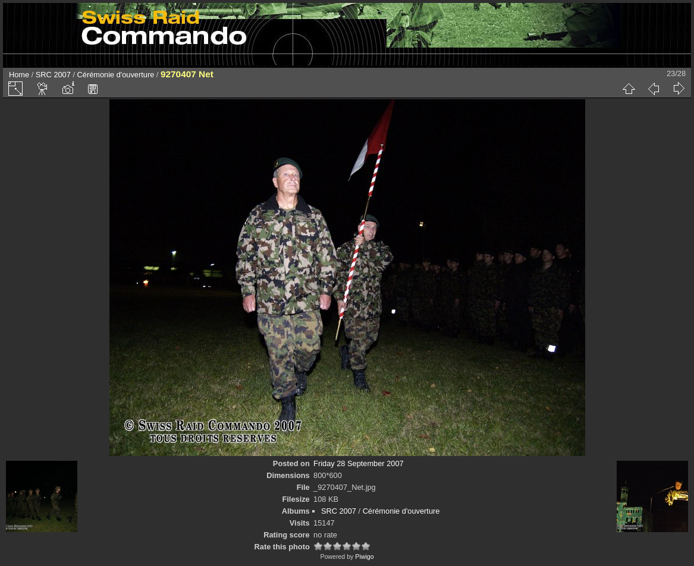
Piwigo (364, 556)
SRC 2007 (53, 74)
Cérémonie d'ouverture (116, 74)
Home (19, 74)
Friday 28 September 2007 (358, 463)
